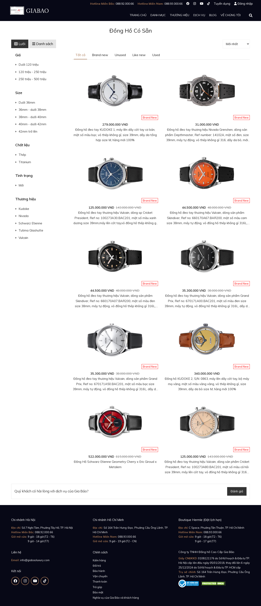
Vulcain (23, 238)
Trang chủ (138, 15)
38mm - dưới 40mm (32, 117)
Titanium (25, 162)
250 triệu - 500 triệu (32, 79)
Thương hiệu (179, 15)
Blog (213, 15)
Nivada (24, 216)
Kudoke (24, 209)
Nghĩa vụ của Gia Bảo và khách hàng (116, 597)
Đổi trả (97, 565)
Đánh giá (237, 491)
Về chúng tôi (231, 15)
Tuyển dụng (222, 4)
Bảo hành (99, 571)
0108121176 (206, 558)
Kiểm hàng (99, 560)
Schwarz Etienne (30, 223)
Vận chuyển (100, 576)
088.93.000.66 (127, 536)
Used (156, 55)
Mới (21, 185)
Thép (22, 155)
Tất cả (80, 55)
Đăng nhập (245, 4)
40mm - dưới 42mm (32, 124)
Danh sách (42, 44)
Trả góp (97, 587)
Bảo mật (98, 592)
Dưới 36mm (27, 102)
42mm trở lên (28, 131)
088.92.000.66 (44, 532)
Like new (139, 55)
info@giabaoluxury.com (35, 560)
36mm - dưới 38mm (32, 110)
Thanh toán (100, 581)
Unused (120, 55)
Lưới (19, 44)
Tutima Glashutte (31, 230)
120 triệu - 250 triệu (32, 72)
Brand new (100, 55)
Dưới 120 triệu (29, 64)
